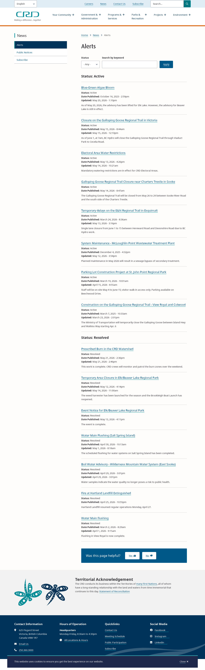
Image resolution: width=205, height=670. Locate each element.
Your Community (61, 14)
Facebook (162, 630)
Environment (180, 14)
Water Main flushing (95, 518)
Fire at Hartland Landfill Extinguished (106, 493)
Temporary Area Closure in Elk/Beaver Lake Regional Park (120, 378)
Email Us (23, 644)
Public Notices (24, 52)
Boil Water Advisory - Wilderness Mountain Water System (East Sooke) (128, 464)
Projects (158, 14)
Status (85, 57)
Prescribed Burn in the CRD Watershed (107, 349)
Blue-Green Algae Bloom (97, 87)
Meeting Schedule (115, 636)
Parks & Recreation (138, 16)
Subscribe (138, 3)
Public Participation (115, 642)
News (103, 3)
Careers (89, 3)
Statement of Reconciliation (114, 591)
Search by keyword (113, 57)
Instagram (162, 636)
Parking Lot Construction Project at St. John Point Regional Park (123, 272)
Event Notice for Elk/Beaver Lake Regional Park (112, 410)
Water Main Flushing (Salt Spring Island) (108, 435)
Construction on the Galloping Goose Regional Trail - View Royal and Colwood (133, 305)
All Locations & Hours (76, 640)
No (147, 555)
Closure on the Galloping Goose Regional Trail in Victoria (119, 120)
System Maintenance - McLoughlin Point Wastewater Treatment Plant (128, 243)
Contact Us (119, 3)
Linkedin (161, 642)
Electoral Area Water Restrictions (103, 153)
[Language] (25, 3)
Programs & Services (114, 16)
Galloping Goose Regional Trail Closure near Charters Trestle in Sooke (128, 182)
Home (84, 35)
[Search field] (167, 3)
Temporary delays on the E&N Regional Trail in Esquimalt (119, 210)
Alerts (20, 45)
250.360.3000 (26, 650)
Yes (130, 555)
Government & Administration (89, 16)
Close (183, 661)
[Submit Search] (187, 3)
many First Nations (146, 583)
